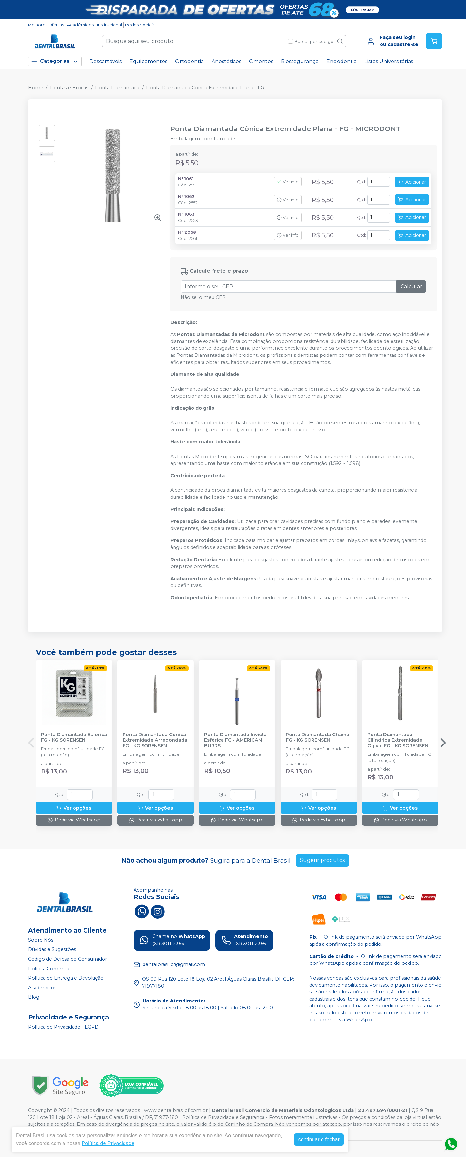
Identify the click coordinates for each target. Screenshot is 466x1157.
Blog (33, 997)
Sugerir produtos (322, 860)
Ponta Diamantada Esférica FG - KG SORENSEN (74, 737)
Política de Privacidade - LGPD (63, 1027)
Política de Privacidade (108, 1143)
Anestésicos (226, 61)
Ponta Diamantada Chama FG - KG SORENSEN (317, 737)
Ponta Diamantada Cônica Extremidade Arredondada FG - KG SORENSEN (155, 740)
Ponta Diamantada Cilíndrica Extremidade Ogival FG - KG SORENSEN (397, 740)
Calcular (411, 286)
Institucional (109, 25)
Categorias (55, 61)
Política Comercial (49, 969)
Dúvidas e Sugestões (52, 950)
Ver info (288, 181)
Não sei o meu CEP (203, 297)
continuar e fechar (319, 1139)
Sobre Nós (40, 940)
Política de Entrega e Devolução (66, 978)
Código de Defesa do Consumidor (67, 959)
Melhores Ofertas (46, 25)
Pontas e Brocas (69, 87)
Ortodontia (189, 61)
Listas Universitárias (388, 61)
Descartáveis (105, 61)
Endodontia (341, 61)
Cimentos (261, 61)
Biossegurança (300, 61)
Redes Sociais (139, 25)
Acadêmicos (80, 25)
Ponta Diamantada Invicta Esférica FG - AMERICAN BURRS (235, 740)
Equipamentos (148, 61)
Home (35, 87)
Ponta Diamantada (117, 87)
